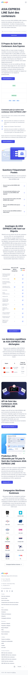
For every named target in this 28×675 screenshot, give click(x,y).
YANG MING (7, 550)
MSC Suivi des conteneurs (6, 652)
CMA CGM (7, 524)
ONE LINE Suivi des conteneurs (7, 663)
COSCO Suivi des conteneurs (7, 661)
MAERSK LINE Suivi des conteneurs (8, 655)
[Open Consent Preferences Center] (14, 666)
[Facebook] (7, 591)
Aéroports (3, 616)
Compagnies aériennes (6, 618)
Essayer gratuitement (8, 78)
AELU (18, 100)
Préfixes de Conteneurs (6, 614)
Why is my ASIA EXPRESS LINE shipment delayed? (11, 205)
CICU (10, 100)
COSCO (7, 533)
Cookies (3, 645)
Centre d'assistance (5, 631)
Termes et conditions (5, 639)
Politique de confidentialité (6, 641)
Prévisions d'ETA (7, 482)
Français (21, 666)
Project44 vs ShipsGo (5, 625)
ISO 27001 (3, 647)
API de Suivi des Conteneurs (9, 426)
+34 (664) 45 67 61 (6, 585)
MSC (7, 516)
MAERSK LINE (20, 516)
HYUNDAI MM (20, 541)
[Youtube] (12, 591)
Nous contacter (4, 633)
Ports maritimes (4, 609)
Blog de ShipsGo (4, 627)
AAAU (14, 100)
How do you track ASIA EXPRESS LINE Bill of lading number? (12, 211)
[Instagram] (9, 591)
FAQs (2, 629)
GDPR (2, 643)
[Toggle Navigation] (26, 2)
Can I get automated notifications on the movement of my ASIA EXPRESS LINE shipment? (11, 193)
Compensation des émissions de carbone (9, 602)
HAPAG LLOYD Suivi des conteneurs (8, 659)
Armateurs (3, 612)
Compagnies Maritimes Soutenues (14, 564)
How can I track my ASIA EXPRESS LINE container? (11, 186)
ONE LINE (21, 533)
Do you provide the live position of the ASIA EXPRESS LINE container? (12, 199)
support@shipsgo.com (7, 588)
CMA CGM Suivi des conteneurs (8, 657)
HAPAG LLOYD (21, 524)
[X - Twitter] (4, 591)
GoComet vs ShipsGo (5, 623)
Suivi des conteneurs (5, 596)
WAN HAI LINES (20, 550)
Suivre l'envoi (14, 35)
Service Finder (4, 598)
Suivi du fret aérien (5, 600)
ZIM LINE (7, 558)
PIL (20, 558)
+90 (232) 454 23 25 (6, 580)
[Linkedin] (2, 591)
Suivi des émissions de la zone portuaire (9, 604)
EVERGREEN (7, 541)
